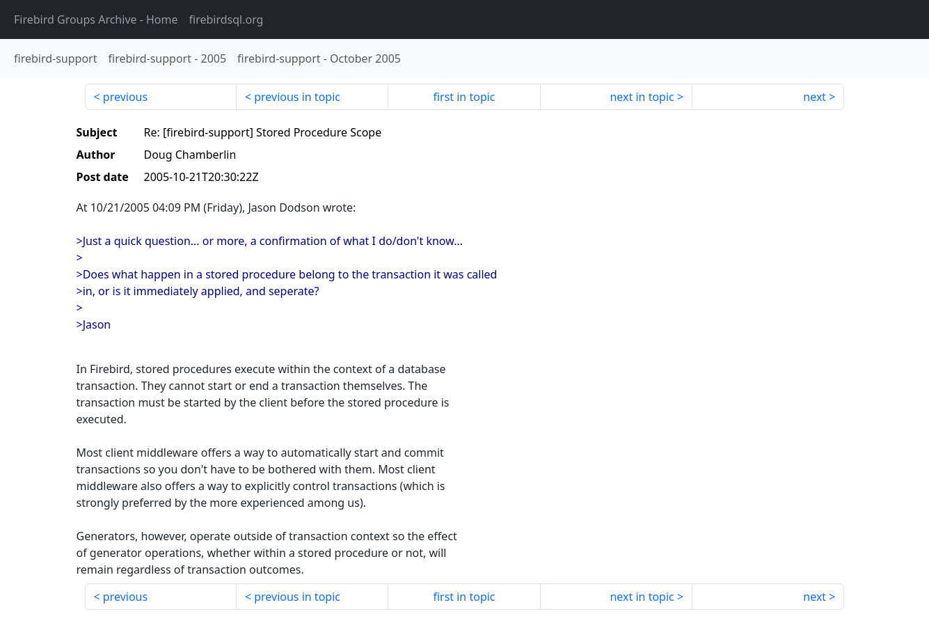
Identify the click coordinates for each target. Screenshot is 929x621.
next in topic (642, 96)
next (814, 96)
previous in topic (297, 96)
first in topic (464, 96)
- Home (96, 19)
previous (125, 96)
